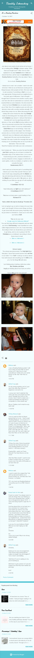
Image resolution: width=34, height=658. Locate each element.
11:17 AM (11, 435)
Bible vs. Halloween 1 (18, 238)
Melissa (11, 365)
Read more (29, 605)
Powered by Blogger (17, 654)
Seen (2, 589)
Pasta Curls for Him (14, 492)
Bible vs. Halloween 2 (18, 243)
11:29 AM (11, 465)
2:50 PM (11, 573)
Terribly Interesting (17, 3)
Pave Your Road (6, 610)
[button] (31, 13)
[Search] (31, 3)
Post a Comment (8, 577)
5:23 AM (11, 540)
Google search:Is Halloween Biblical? (18, 221)
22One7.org (12, 384)
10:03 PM (11, 379)
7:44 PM (11, 487)
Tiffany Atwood (13, 414)
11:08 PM (11, 409)
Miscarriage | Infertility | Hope (11, 631)
